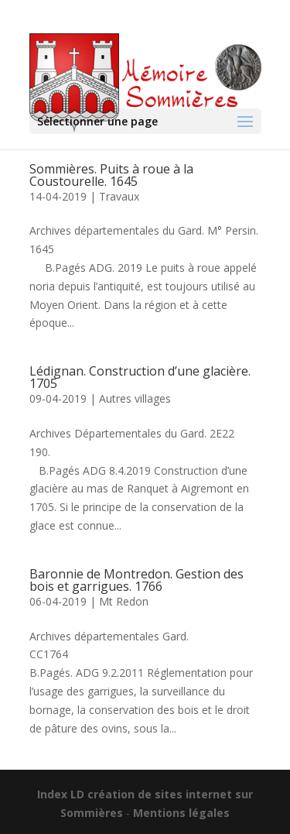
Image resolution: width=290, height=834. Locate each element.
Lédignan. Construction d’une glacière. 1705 (140, 377)
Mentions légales (181, 812)
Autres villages (135, 398)
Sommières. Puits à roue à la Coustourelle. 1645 (111, 175)
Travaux (119, 196)
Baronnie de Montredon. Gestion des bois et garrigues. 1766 (136, 580)
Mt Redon (123, 601)
